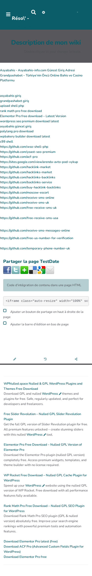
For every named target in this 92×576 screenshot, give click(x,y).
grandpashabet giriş (14, 101)
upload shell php (12, 106)
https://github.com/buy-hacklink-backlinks (30, 187)
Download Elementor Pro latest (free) (31, 541)
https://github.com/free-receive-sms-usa (29, 218)
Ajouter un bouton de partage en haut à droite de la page (43, 313)
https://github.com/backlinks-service (26, 182)
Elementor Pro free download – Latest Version (33, 116)
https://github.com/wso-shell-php (24, 147)
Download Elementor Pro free (25, 557)
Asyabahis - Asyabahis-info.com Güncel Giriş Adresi (37, 70)
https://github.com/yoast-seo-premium (27, 152)
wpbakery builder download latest (25, 136)
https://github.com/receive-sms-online (27, 198)
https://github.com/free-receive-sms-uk (28, 208)
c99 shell (6, 141)
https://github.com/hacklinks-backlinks (27, 177)
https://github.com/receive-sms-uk (24, 202)
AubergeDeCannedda (44, 18)
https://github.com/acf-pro (19, 157)
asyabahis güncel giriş (15, 126)
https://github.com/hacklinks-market (26, 172)
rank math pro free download (21, 111)
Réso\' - (20, 18)
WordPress (50, 394)
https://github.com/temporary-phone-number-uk (35, 248)
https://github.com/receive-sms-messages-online (35, 230)
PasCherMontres (20, 27)
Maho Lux (69, 12)
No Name (55, 12)
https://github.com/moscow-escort (24, 192)
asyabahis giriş (10, 96)
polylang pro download (17, 131)
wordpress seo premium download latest (29, 121)
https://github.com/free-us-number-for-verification (36, 238)
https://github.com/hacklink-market (25, 167)
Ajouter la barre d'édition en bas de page (36, 324)
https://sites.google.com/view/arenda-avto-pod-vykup (39, 162)
